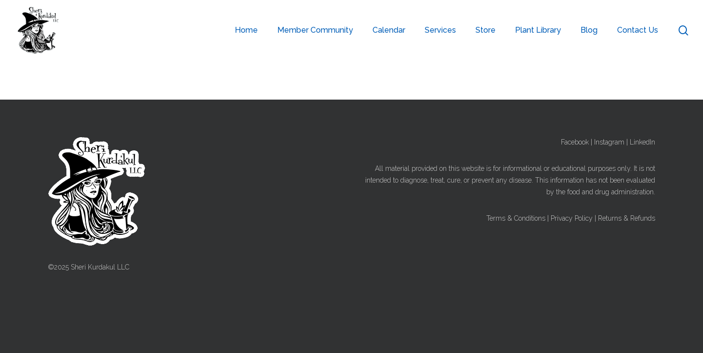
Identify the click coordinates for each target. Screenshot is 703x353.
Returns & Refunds (626, 218)
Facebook (575, 142)
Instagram (609, 142)
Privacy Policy (572, 218)
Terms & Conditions (515, 218)
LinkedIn (642, 142)
